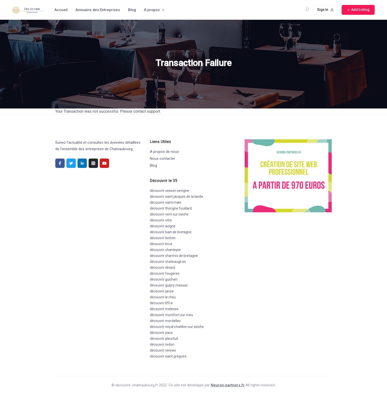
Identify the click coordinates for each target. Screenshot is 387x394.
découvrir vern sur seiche (169, 214)
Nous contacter (162, 158)
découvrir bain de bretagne (171, 232)
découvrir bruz (161, 244)
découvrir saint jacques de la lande (176, 196)
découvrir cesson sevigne (169, 191)
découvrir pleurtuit (164, 338)
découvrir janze (162, 291)
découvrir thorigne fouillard (171, 208)
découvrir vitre (161, 220)
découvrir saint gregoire (168, 356)
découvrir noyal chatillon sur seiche (177, 327)
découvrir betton (162, 238)
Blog (132, 10)
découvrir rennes (163, 350)
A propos (152, 10)
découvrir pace (161, 333)
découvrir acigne (162, 226)
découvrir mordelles (165, 321)
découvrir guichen (163, 279)
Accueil (61, 10)
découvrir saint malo (165, 202)
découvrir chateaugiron (168, 262)
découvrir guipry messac (169, 285)
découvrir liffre (161, 303)
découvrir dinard (162, 267)
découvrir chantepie (165, 250)
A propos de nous (164, 151)
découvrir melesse (164, 309)
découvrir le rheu (163, 297)
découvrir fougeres (164, 273)
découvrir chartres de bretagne (174, 256)
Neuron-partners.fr (228, 385)
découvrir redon (162, 344)
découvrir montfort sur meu (171, 315)
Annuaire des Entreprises (98, 10)
